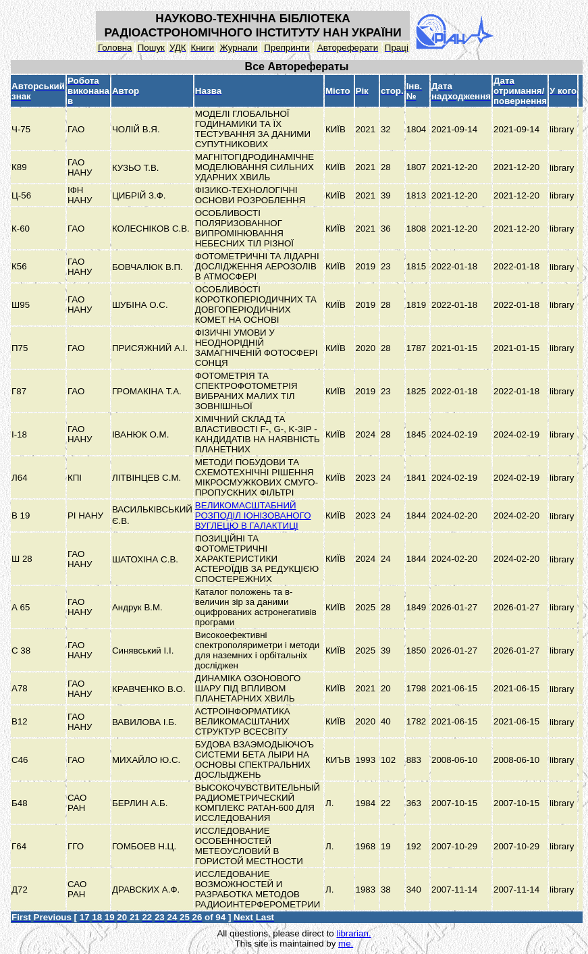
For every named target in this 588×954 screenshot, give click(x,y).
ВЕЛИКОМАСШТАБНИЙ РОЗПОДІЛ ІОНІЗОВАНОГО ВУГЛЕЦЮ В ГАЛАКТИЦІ (253, 515)
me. (345, 943)
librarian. (353, 933)
